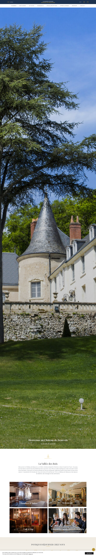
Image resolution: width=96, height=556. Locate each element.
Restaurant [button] (22, 5)
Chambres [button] (13, 5)
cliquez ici (31, 554)
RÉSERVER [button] (74, 5)
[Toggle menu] (10, 2)
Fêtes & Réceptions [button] (52, 5)
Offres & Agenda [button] (64, 5)
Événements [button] (40, 5)
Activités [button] (31, 5)
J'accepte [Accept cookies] (89, 553)
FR (80, 2)
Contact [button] (82, 5)
